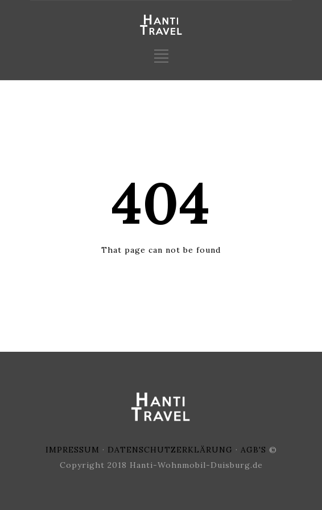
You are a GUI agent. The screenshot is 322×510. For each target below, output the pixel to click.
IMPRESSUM (73, 450)
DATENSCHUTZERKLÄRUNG (170, 450)
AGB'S (253, 450)
